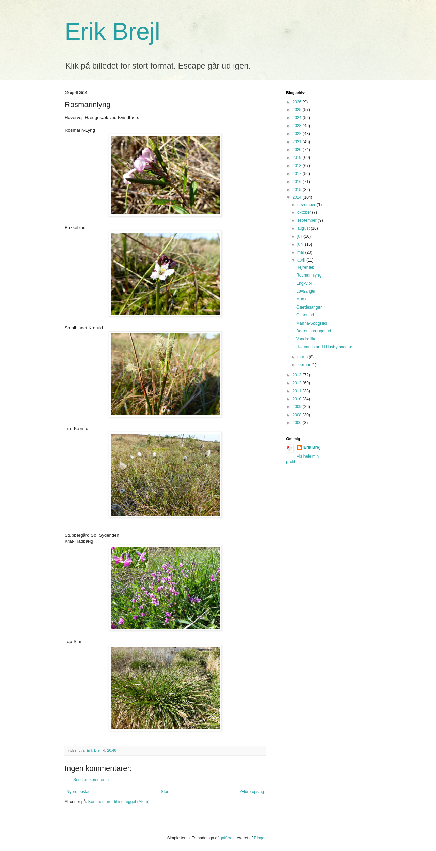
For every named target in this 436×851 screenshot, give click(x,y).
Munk (301, 299)
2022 (298, 133)
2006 (298, 422)
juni (301, 244)
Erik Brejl (112, 31)
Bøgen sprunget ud (313, 331)
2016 (298, 181)
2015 (298, 189)
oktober (304, 212)
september (307, 220)
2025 (298, 109)
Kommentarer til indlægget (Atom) (119, 801)
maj (301, 252)
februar (304, 364)
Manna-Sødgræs (311, 323)
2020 (298, 149)
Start (165, 791)
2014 (298, 197)
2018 (298, 165)
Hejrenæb (305, 267)
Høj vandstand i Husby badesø (324, 347)
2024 (298, 117)
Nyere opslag (78, 791)
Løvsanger (306, 291)
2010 (298, 399)
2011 (298, 391)
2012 (298, 382)
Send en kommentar (91, 779)
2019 (298, 157)
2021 (298, 141)
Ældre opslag (252, 791)
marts (303, 357)
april (301, 260)
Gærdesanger (309, 307)
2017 (298, 173)
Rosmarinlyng (308, 275)
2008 (298, 415)
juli (300, 236)
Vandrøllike (306, 339)
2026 (298, 102)
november (307, 204)
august (304, 228)
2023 (298, 125)
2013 (298, 375)
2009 (298, 406)
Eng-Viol (304, 283)
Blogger (261, 838)
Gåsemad (305, 315)
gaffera (226, 838)
